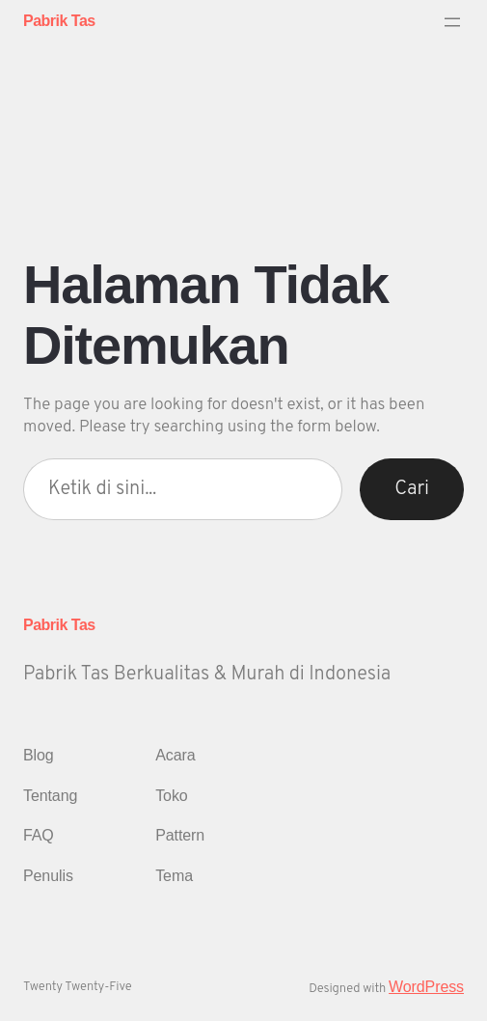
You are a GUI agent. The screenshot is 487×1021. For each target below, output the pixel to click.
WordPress (426, 987)
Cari (411, 489)
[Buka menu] (452, 22)
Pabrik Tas (59, 21)
